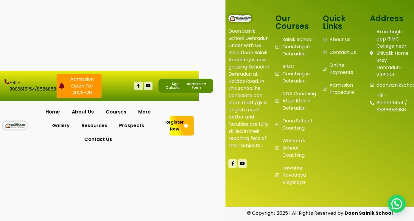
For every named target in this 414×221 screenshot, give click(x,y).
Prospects (131, 125)
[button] (397, 204)
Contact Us (98, 139)
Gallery (61, 125)
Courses (116, 111)
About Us (83, 111)
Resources (94, 125)
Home (53, 111)
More (144, 111)
